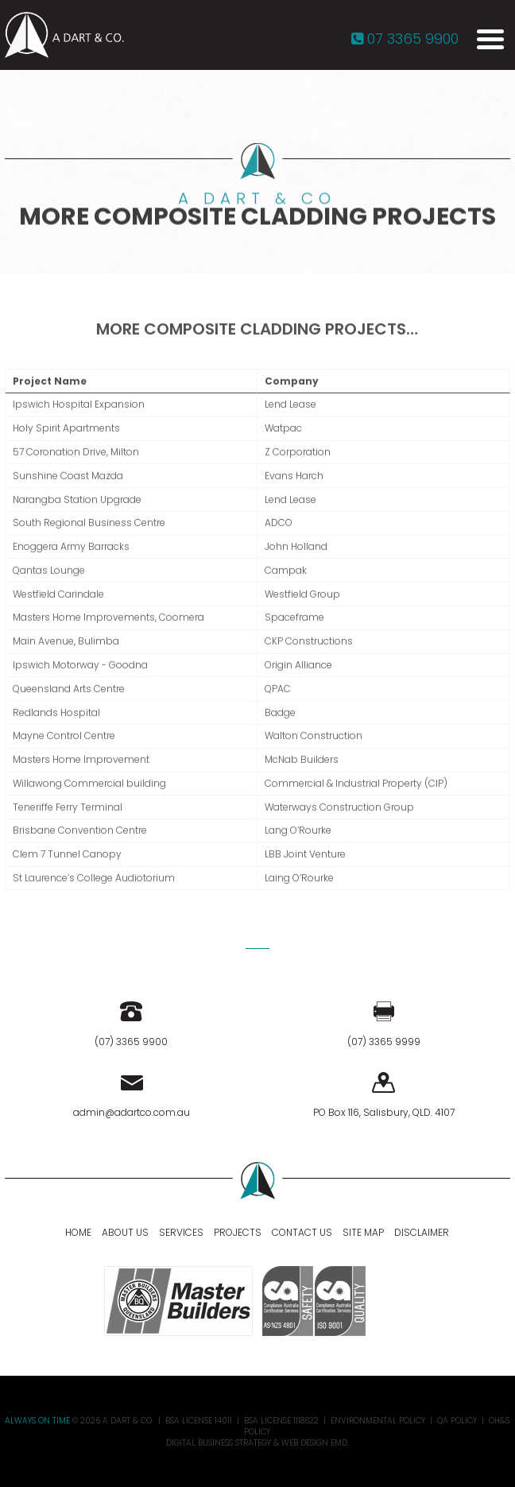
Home (78, 1232)
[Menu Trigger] (490, 38)
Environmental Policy (378, 1421)
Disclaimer (421, 1232)
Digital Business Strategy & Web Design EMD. (257, 1443)
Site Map (363, 1232)
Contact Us (302, 1232)
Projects (237, 1232)
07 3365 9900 (405, 38)
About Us (125, 1232)
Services (181, 1232)
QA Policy (457, 1421)
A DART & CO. (128, 1421)
